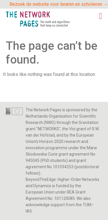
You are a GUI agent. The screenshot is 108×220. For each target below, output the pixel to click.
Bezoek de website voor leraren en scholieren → (59, 4)
